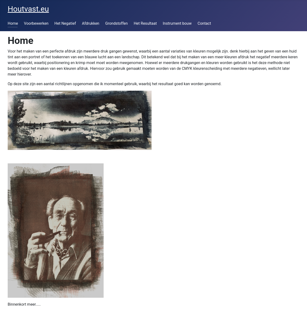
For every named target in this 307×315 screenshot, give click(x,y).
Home (13, 23)
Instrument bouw (177, 23)
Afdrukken (90, 23)
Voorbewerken (36, 23)
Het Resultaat (145, 23)
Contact (204, 23)
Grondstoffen (116, 23)
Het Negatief (65, 23)
